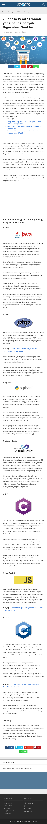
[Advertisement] (23, 200)
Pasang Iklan (7, 813)
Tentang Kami (8, 803)
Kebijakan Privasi (9, 811)
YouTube (28, 811)
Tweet (18, 747)
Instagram (28, 806)
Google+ (28, 808)
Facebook (28, 803)
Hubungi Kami (8, 806)
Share (9, 747)
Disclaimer (7, 808)
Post (36, 747)
